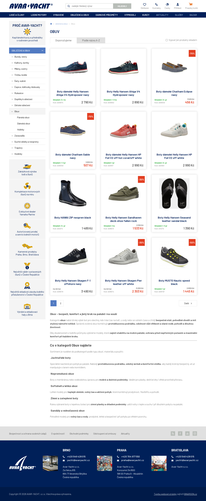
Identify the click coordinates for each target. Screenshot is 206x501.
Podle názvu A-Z (91, 40)
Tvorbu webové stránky (165, 494)
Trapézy (18, 147)
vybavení (58, 15)
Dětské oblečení (22, 105)
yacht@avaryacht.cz (78, 460)
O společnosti (58, 433)
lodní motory (39, 15)
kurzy (145, 15)
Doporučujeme (63, 40)
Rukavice (18, 93)
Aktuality (162, 15)
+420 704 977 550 (130, 456)
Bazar (193, 15)
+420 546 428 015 (76, 456)
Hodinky (18, 153)
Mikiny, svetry (20, 68)
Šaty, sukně (20, 81)
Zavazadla (19, 135)
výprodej (130, 15)
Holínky (20, 129)
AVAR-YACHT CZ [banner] (31, 6)
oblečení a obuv (79, 15)
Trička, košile (20, 75)
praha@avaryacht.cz (132, 460)
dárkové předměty (107, 15)
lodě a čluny (16, 15)
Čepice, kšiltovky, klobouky (27, 87)
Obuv (16, 111)
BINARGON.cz (190, 494)
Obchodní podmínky (79, 433)
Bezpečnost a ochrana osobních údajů (27, 433)
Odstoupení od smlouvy (104, 433)
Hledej (122, 6)
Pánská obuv (23, 117)
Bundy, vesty (20, 56)
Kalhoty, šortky (21, 62)
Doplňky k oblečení (23, 99)
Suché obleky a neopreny (26, 141)
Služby (179, 15)
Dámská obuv (23, 123)
